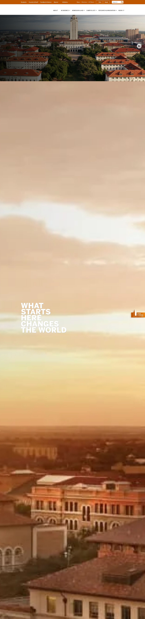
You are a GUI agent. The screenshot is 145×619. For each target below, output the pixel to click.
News (120, 10)
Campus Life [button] (90, 10)
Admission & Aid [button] (77, 10)
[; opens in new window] (138, 313)
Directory (84, 2)
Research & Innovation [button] (106, 10)
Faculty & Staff (33, 2)
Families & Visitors (45, 2)
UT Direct (91, 2)
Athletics (65, 2)
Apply (106, 2)
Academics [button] (65, 10)
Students (23, 2)
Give (100, 2)
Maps (78, 2)
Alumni (56, 2)
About (55, 10)
